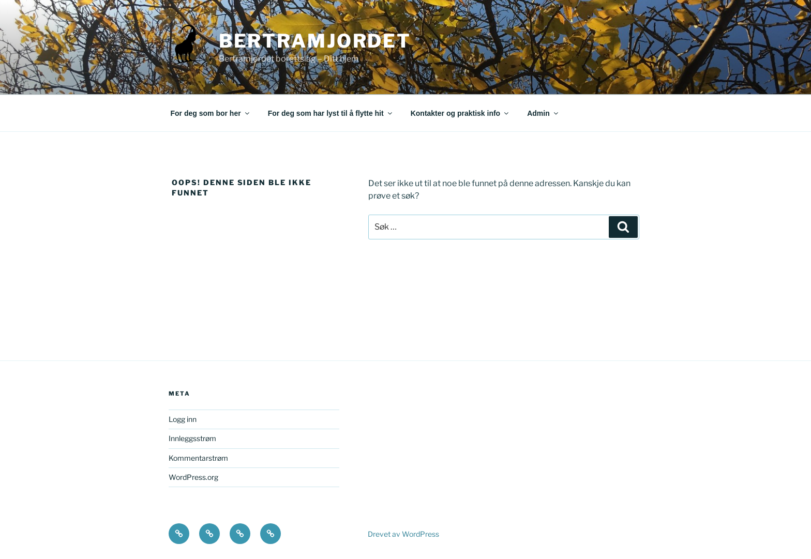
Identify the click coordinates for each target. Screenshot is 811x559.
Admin (543, 113)
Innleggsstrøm (192, 438)
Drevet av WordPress (403, 534)
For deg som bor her (211, 113)
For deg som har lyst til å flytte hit (331, 113)
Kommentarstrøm (198, 458)
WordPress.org (193, 477)
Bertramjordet (315, 40)
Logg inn (183, 419)
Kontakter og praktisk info (460, 113)
